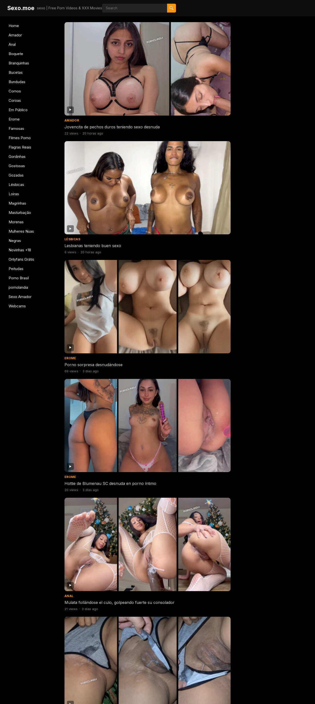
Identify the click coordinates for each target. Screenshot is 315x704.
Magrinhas (17, 203)
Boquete (16, 53)
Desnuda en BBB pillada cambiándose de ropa (149, 449)
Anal (12, 44)
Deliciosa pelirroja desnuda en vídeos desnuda (92, 259)
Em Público (18, 109)
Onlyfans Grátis (21, 259)
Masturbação (20, 212)
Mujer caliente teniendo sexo (278, 319)
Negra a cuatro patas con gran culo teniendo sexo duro (156, 322)
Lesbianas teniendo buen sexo (155, 66)
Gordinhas (17, 156)
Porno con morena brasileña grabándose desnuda (216, 640)
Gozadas (16, 175)
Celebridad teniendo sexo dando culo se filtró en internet (218, 576)
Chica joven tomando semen (90, 510)
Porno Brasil (19, 278)
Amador (15, 35)
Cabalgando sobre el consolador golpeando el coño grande (218, 515)
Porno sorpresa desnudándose (218, 66)
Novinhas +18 (20, 250)
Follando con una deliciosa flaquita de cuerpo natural (276, 576)
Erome (14, 119)
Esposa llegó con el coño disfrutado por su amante (150, 132)
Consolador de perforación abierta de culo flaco (89, 386)
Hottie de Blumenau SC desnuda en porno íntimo (275, 69)
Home (14, 25)
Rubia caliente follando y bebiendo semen (87, 322)
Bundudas (17, 81)
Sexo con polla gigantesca (89, 446)
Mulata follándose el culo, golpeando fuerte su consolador (88, 134)
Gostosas (17, 166)
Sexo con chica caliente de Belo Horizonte (89, 640)
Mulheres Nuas (21, 231)
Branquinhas (19, 63)
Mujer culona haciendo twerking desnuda (273, 449)
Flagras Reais (20, 147)
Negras (15, 240)
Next (213, 666)
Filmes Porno (20, 137)
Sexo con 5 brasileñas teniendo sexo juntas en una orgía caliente (278, 515)
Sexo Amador (20, 296)
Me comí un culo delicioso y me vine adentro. (90, 576)
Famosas (16, 128)
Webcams (17, 306)
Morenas (16, 222)
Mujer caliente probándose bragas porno (152, 386)
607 (196, 666)
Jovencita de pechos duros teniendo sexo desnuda (89, 69)
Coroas (15, 100)
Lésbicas (16, 184)
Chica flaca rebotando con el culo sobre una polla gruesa (154, 576)
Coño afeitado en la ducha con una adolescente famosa (156, 259)
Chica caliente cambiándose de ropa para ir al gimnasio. (218, 322)
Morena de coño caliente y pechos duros (214, 196)
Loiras (14, 194)
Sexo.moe (20, 8)
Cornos (15, 91)
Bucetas (16, 72)
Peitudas (16, 268)
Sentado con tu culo (208, 446)
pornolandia (18, 287)
